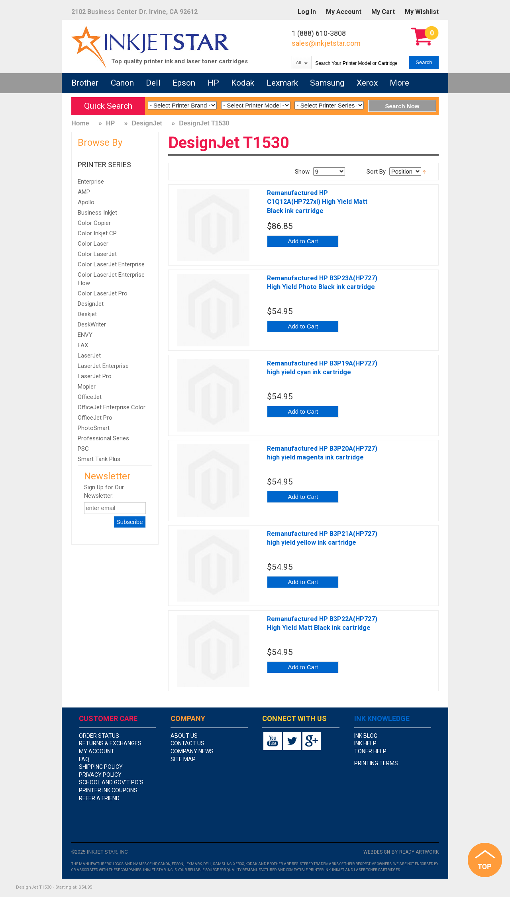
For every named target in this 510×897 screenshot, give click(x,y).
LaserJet (89, 355)
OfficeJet (90, 397)
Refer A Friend (99, 798)
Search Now (402, 106)
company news (192, 751)
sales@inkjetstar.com (326, 43)
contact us (187, 743)
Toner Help (370, 751)
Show (302, 171)
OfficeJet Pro (95, 417)
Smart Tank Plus (99, 459)
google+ (311, 741)
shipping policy (101, 767)
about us (184, 736)
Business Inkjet (97, 212)
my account (96, 751)
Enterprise (91, 181)
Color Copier (94, 223)
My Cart (383, 12)
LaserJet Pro (95, 376)
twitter (292, 741)
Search (424, 62)
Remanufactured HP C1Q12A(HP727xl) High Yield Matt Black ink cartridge (317, 202)
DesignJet (146, 123)
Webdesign (376, 852)
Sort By (376, 171)
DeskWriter (92, 324)
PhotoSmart (94, 428)
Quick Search (108, 106)
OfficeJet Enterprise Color (111, 407)
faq (84, 759)
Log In (307, 12)
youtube (272, 741)
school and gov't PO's (111, 782)
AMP (84, 191)
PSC (83, 448)
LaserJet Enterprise (103, 365)
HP (110, 123)
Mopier (87, 386)
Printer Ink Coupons (108, 790)
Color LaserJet (97, 254)
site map (183, 759)
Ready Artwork (419, 852)
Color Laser (93, 243)
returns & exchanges (110, 743)
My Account (343, 12)
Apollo (86, 202)
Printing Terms (376, 763)
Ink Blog (365, 736)
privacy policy (100, 775)
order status (99, 736)
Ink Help (365, 743)
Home (80, 123)
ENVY (85, 334)
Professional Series (103, 438)
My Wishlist (422, 12)
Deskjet (87, 314)
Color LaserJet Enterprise (111, 264)
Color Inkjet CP (97, 233)
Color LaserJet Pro (103, 293)
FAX (83, 345)
